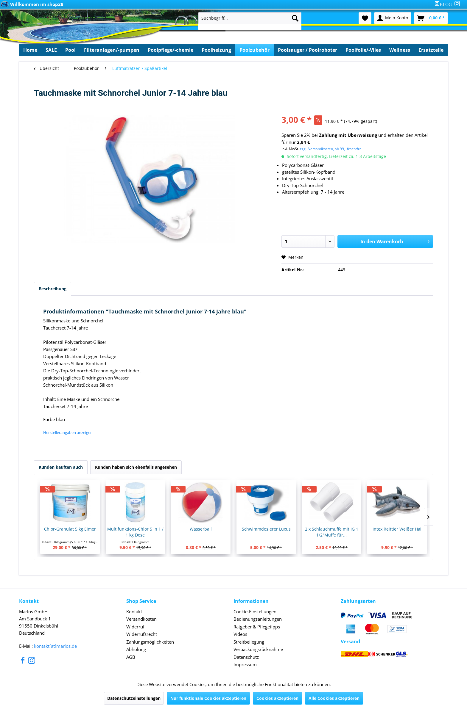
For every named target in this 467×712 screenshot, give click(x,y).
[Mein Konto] (392, 18)
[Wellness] (399, 50)
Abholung (136, 649)
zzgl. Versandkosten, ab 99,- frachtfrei (331, 148)
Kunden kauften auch (61, 467)
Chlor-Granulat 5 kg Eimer (70, 529)
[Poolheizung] (216, 50)
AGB (130, 657)
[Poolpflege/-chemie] (170, 50)
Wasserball (201, 529)
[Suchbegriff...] (249, 18)
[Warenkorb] (431, 18)
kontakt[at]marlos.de (55, 646)
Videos (240, 634)
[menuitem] (444, 4)
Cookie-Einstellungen (255, 611)
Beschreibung (52, 288)
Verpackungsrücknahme (258, 649)
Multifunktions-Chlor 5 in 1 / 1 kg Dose (135, 532)
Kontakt (134, 611)
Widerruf (135, 627)
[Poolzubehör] (254, 50)
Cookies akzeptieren (277, 698)
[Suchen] (295, 18)
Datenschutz (246, 657)
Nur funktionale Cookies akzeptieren (208, 698)
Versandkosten (141, 619)
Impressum (245, 664)
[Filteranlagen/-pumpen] (112, 50)
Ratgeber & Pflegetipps (257, 627)
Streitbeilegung (249, 642)
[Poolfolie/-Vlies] (363, 50)
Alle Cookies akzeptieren (334, 698)
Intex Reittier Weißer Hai (397, 529)
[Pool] (70, 50)
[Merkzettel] (365, 18)
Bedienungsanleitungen (258, 619)
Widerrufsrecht (141, 634)
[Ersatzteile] (431, 50)
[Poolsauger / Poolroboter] (307, 50)
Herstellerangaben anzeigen (68, 432)
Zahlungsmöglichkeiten (150, 642)
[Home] (30, 50)
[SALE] (51, 50)
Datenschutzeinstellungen (134, 698)
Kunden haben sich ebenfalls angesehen (136, 467)
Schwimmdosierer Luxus (266, 529)
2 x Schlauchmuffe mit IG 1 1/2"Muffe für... (331, 532)
